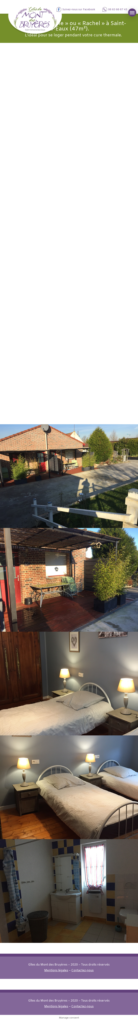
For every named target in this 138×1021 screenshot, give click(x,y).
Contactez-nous (82, 970)
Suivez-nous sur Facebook (78, 9)
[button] (132, 12)
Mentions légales (56, 970)
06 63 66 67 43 (117, 9)
